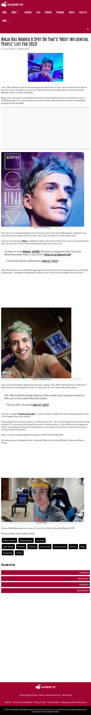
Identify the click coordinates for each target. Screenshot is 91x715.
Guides (16, 12)
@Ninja (26, 251)
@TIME (36, 251)
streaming (7, 553)
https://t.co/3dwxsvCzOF (57, 254)
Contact (7, 702)
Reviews (48, 12)
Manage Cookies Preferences (74, 702)
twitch (19, 553)
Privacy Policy (39, 702)
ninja (82, 546)
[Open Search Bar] (87, 29)
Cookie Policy (53, 702)
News (4, 12)
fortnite (21, 546)
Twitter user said (26, 414)
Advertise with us (53, 695)
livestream (45, 546)
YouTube (40, 540)
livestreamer (60, 546)
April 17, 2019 (50, 260)
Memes (73, 546)
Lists (38, 12)
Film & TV (82, 12)
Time (24, 241)
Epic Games (8, 546)
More (7, 21)
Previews (60, 12)
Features (28, 12)
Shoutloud (66, 695)
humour (32, 546)
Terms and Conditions (22, 702)
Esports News (9, 540)
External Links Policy (29, 695)
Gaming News (26, 540)
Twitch (71, 12)
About (41, 695)
